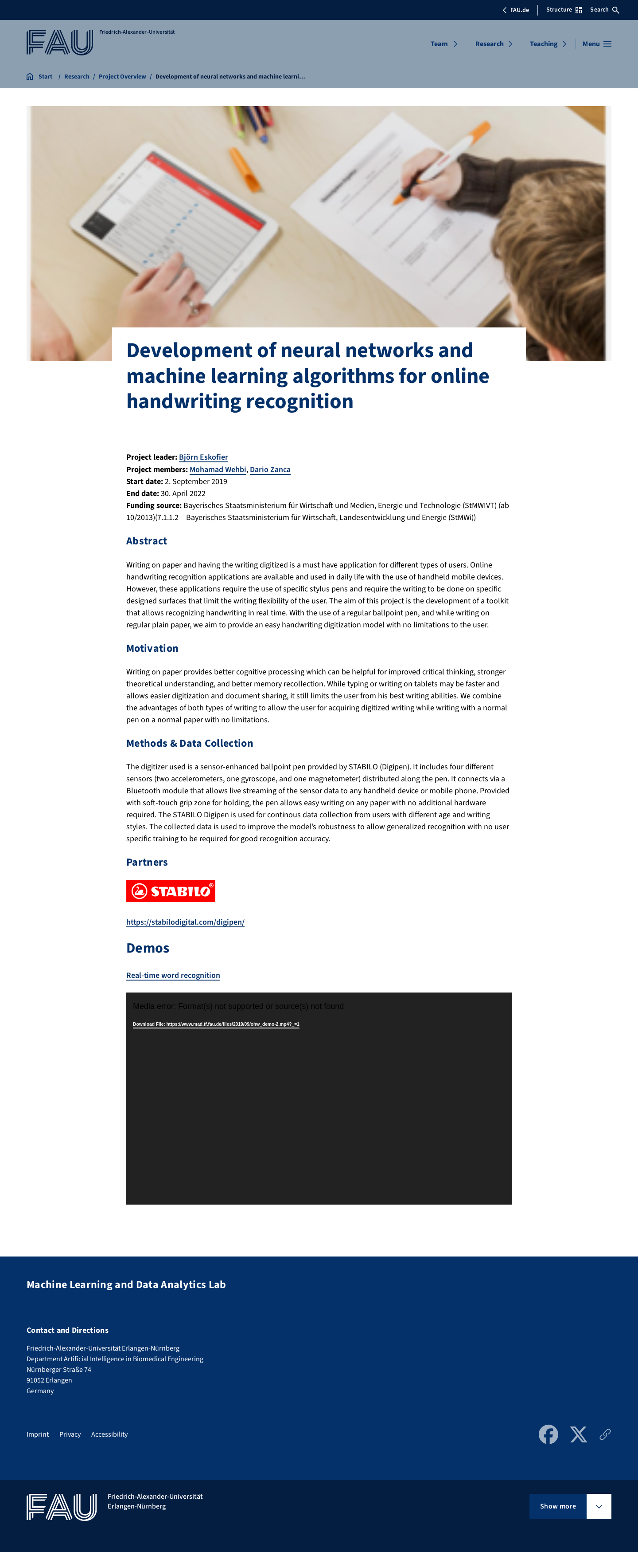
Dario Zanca (270, 469)
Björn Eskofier (203, 457)
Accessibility (109, 1433)
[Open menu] (597, 44)
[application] (319, 1097)
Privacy (70, 1433)
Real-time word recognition (173, 974)
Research (489, 44)
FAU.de (515, 10)
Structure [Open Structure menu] (564, 9)
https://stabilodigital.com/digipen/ (186, 921)
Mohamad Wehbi (218, 469)
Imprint (38, 1433)
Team (439, 44)
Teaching (544, 44)
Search (604, 9)
